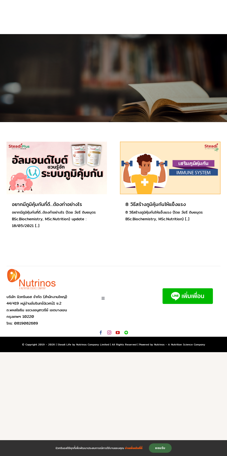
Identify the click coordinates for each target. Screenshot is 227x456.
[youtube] (118, 332)
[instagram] (109, 332)
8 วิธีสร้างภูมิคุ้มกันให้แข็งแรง (155, 204)
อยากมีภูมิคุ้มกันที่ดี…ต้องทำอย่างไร (47, 204)
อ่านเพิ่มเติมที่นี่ (133, 448)
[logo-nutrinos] (31, 270)
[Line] (126, 332)
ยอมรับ (160, 448)
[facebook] (101, 332)
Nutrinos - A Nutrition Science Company (179, 344)
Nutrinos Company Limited (92, 344)
